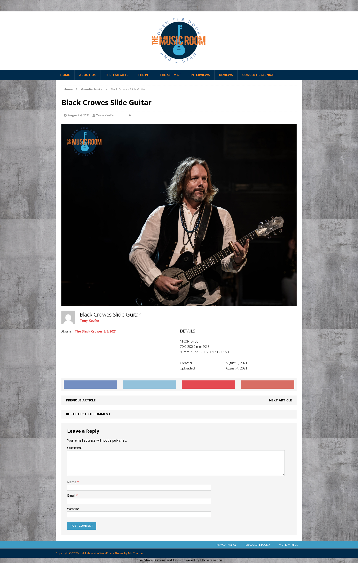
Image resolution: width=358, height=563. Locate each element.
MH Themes (135, 553)
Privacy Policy (226, 544)
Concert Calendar (259, 75)
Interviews (200, 75)
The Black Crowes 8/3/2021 (96, 331)
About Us (87, 75)
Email (71, 495)
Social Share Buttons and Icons (158, 560)
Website (73, 509)
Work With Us (288, 544)
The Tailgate (116, 75)
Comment (74, 447)
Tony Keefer (105, 115)
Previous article (81, 400)
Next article (280, 400)
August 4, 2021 (79, 115)
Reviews (226, 75)
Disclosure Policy (257, 544)
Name (72, 482)
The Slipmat (170, 75)
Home (65, 75)
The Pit (144, 75)
